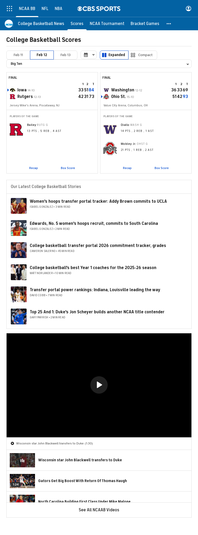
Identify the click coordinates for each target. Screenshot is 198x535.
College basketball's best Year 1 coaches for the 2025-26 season (93, 267)
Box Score (68, 168)
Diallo (125, 124)
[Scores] (77, 23)
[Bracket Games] (144, 23)
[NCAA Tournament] (107, 23)
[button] (169, 23)
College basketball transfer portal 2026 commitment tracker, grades (98, 245)
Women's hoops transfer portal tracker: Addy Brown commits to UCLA (98, 201)
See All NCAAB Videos (99, 510)
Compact (145, 55)
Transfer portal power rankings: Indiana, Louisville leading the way (95, 290)
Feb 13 (66, 55)
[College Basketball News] (41, 23)
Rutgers (25, 97)
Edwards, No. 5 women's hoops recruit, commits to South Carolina (94, 223)
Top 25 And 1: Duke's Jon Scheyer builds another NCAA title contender (97, 312)
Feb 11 (18, 55)
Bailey (31, 124)
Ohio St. (118, 97)
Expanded (116, 55)
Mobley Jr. (128, 143)
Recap (33, 168)
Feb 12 (42, 55)
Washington (122, 90)
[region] (99, 385)
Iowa (22, 90)
